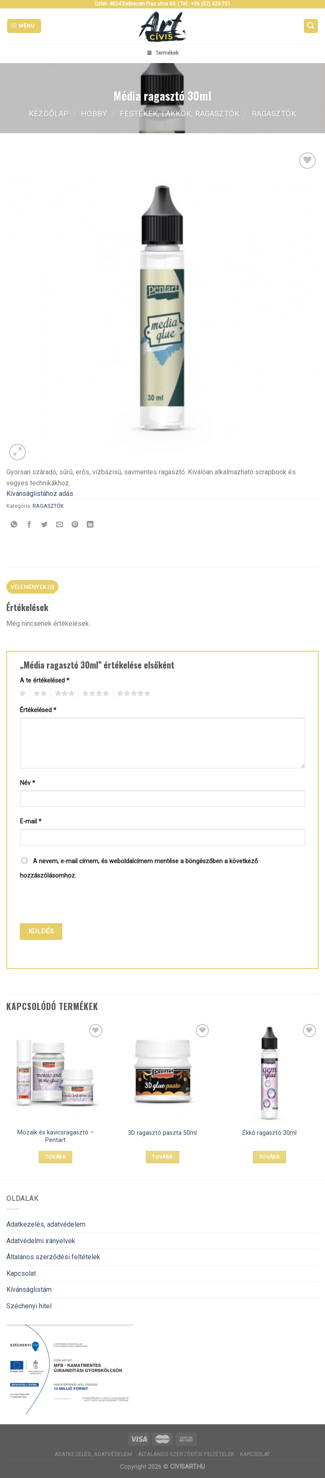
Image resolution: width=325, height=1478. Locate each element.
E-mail (30, 821)
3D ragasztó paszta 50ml (162, 1133)
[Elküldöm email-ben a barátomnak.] (60, 525)
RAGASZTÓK (274, 113)
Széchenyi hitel (29, 1306)
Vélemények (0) (33, 586)
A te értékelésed (44, 680)
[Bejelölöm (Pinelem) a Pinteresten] (75, 525)
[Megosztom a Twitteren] (45, 525)
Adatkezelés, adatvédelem (45, 1224)
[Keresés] (311, 26)
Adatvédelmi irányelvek (40, 1241)
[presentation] (77, 902)
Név (27, 783)
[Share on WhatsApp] (14, 525)
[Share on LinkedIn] (90, 525)
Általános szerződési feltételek (53, 1257)
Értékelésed (38, 710)
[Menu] (24, 26)
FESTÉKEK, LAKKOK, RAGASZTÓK (180, 113)
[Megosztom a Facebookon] (29, 525)
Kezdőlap (49, 113)
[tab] (32, 587)
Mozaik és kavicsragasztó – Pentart (55, 1136)
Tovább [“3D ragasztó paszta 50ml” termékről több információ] (162, 1157)
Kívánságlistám (29, 1289)
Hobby (94, 113)
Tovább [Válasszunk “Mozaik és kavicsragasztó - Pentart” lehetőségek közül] (55, 1157)
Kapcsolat (21, 1273)
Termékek (162, 53)
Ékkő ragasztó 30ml (269, 1133)
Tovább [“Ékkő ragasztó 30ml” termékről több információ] (269, 1157)
